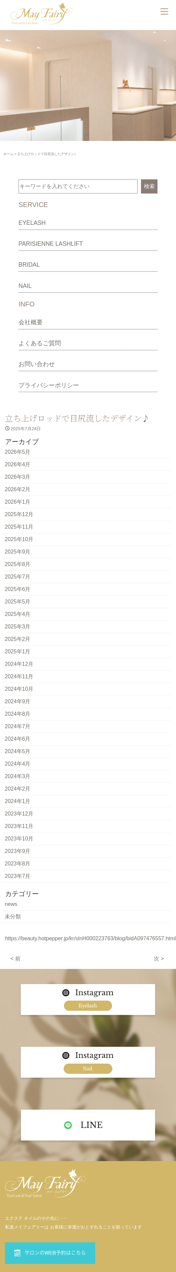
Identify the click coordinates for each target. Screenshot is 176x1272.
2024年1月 (18, 801)
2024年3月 (18, 776)
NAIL (25, 286)
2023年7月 (18, 876)
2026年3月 (18, 477)
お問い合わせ (37, 364)
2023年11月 (19, 826)
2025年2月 (18, 639)
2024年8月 (18, 714)
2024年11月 (19, 676)
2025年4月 (18, 614)
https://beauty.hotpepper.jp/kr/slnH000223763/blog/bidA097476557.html (90, 938)
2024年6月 (18, 739)
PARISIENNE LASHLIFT (51, 243)
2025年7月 (18, 577)
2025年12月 (19, 514)
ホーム (8, 154)
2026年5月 (18, 452)
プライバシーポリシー (49, 385)
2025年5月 (18, 601)
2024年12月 (19, 664)
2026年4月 (18, 464)
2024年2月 (18, 789)
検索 (149, 186)
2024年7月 (18, 726)
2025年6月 (18, 589)
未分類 (13, 916)
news (11, 904)
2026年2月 (18, 489)
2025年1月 (18, 651)
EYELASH (32, 222)
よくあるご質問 (40, 343)
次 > (159, 959)
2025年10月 (19, 539)
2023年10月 (19, 838)
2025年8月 (18, 564)
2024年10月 (19, 689)
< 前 (15, 959)
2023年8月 (18, 863)
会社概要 (31, 322)
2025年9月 (18, 552)
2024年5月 (18, 751)
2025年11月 (19, 527)
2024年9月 (18, 701)
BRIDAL (29, 264)
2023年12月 (19, 814)
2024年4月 (18, 764)
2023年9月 (18, 851)
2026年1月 (18, 502)
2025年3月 (18, 626)
